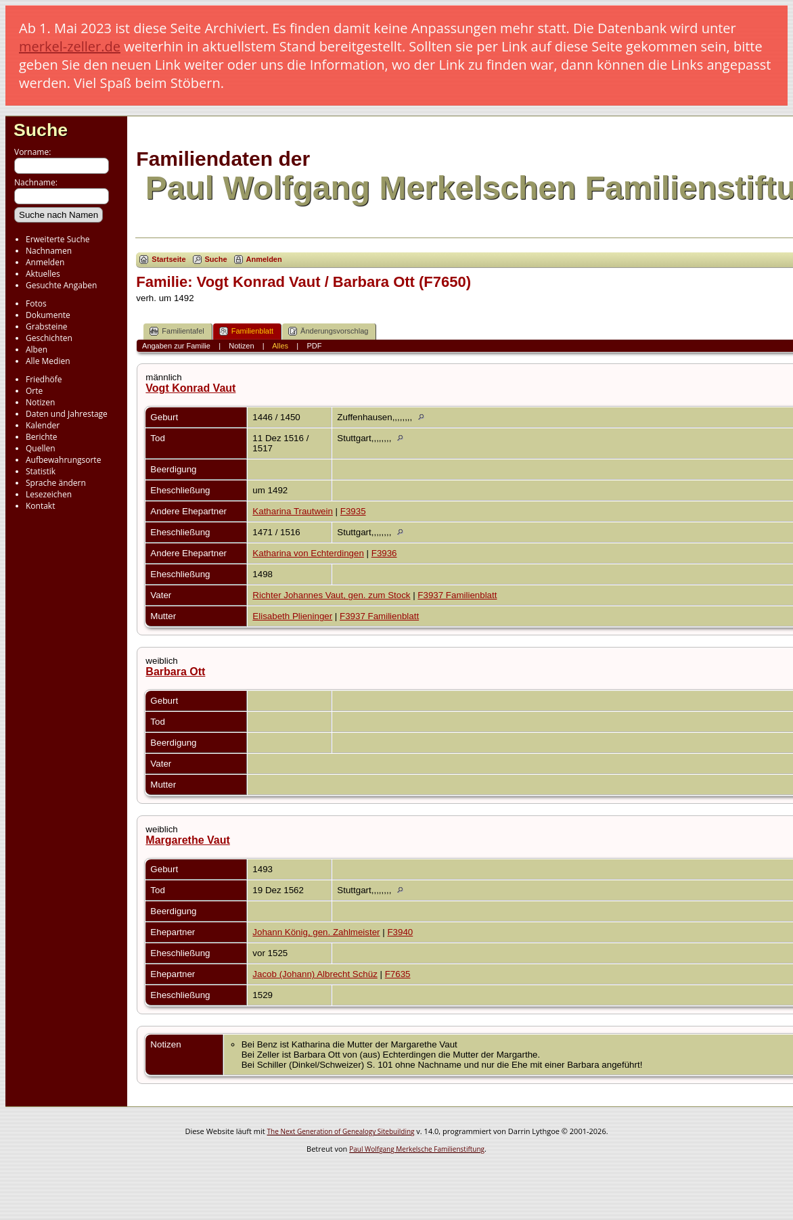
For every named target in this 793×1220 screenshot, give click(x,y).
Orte (34, 391)
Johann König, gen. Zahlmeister (316, 932)
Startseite (168, 259)
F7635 (398, 974)
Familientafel (177, 331)
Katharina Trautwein (292, 511)
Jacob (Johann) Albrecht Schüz (314, 974)
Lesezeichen (49, 494)
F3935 (353, 511)
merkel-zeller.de (69, 46)
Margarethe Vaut (187, 840)
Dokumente (48, 315)
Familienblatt (246, 331)
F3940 (400, 932)
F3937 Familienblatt (457, 595)
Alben (36, 349)
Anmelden (45, 262)
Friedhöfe (44, 379)
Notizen (40, 402)
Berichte (42, 437)
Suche (41, 130)
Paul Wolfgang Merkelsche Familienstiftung (416, 1149)
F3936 (384, 553)
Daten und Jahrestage (67, 414)
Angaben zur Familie (176, 346)
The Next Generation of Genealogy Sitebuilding (341, 1131)
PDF (314, 346)
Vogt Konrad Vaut (190, 388)
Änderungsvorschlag (328, 331)
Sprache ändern (56, 483)
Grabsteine (47, 326)
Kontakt (40, 506)
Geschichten (49, 338)
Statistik (40, 471)
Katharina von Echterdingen (308, 553)
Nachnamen (49, 250)
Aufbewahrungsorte (63, 460)
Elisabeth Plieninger (292, 616)
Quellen (40, 448)
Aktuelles (43, 273)
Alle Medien (48, 361)
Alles (280, 346)
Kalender (43, 425)
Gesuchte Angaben (61, 285)
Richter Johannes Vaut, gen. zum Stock (331, 595)
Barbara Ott (175, 671)
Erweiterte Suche (57, 239)
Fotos (36, 303)
